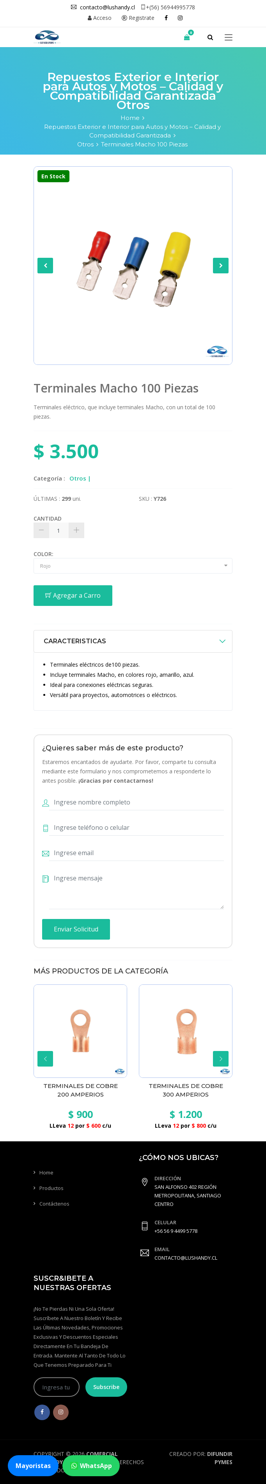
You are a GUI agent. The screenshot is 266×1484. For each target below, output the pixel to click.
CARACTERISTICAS (75, 641)
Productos (51, 1188)
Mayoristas (33, 1465)
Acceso (100, 17)
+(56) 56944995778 (167, 7)
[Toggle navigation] (228, 37)
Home (130, 117)
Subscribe (106, 1387)
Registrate (138, 17)
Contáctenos (54, 1203)
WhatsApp (91, 1465)
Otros (85, 144)
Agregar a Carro (73, 595)
